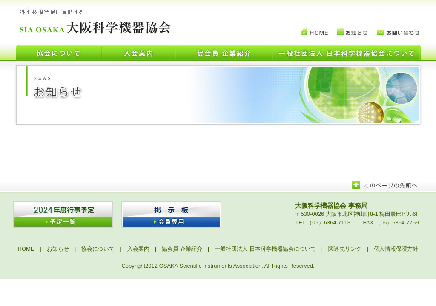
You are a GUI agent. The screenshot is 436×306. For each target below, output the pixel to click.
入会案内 (138, 249)
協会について (98, 249)
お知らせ (58, 249)
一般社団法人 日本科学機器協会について (265, 249)
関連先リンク (344, 249)
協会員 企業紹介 (182, 249)
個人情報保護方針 (396, 249)
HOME (26, 249)
